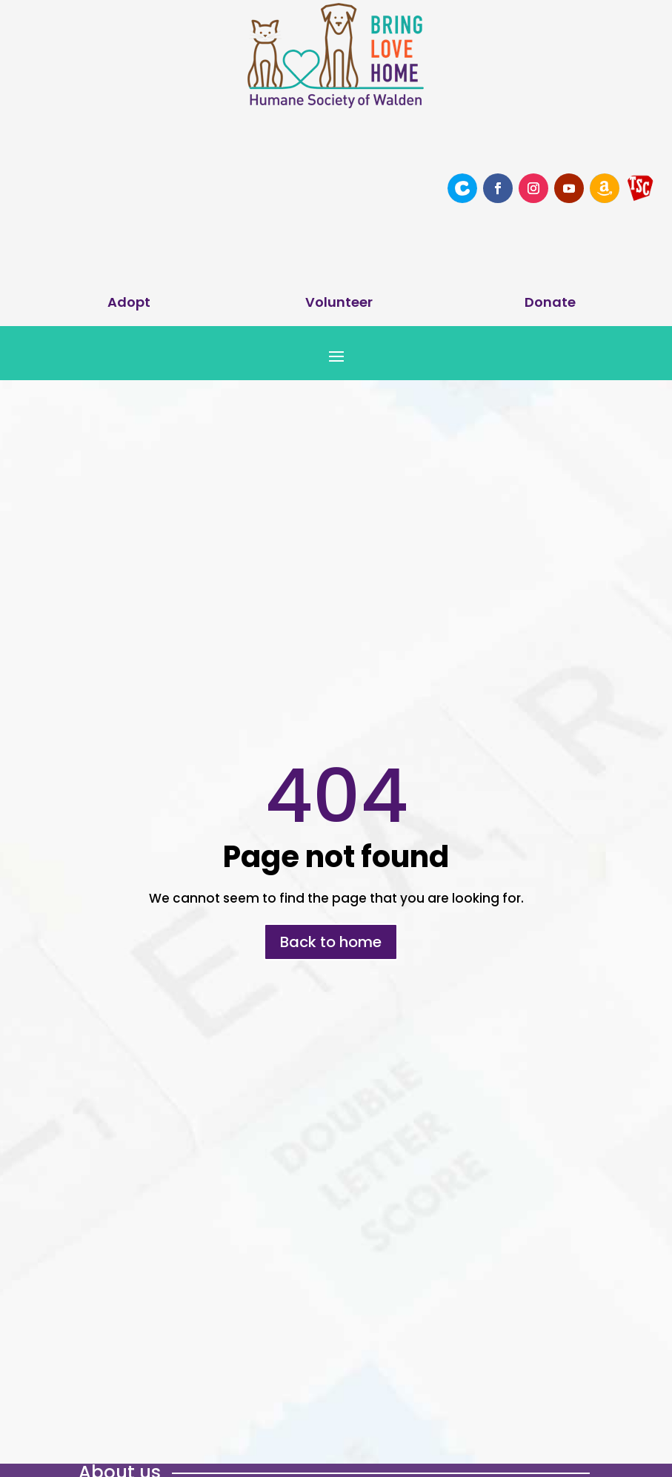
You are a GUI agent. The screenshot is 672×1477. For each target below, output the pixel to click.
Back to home (331, 942)
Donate (550, 302)
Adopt (128, 302)
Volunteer (339, 302)
